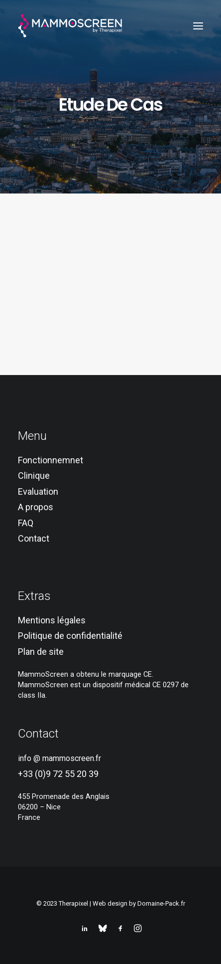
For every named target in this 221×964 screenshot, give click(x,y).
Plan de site (41, 651)
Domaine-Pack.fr (161, 903)
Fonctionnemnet (50, 460)
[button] (198, 26)
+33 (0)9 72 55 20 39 (58, 774)
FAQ (25, 523)
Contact (33, 538)
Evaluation (38, 491)
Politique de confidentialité (70, 635)
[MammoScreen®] (70, 25)
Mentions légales (52, 620)
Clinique (34, 475)
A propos (35, 507)
